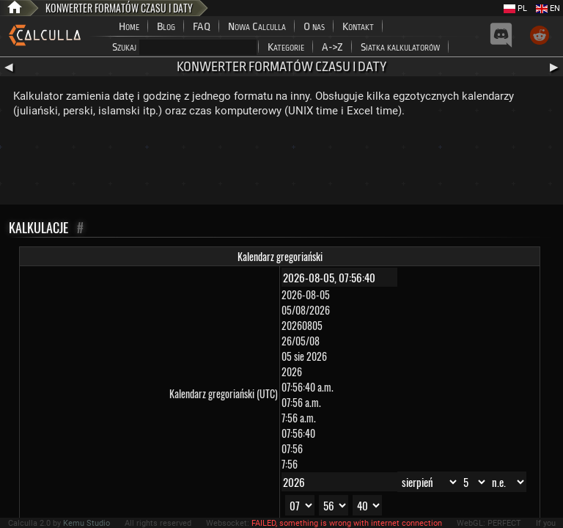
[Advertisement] (281, 164)
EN (548, 8)
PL (515, 8)
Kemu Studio (86, 523)
